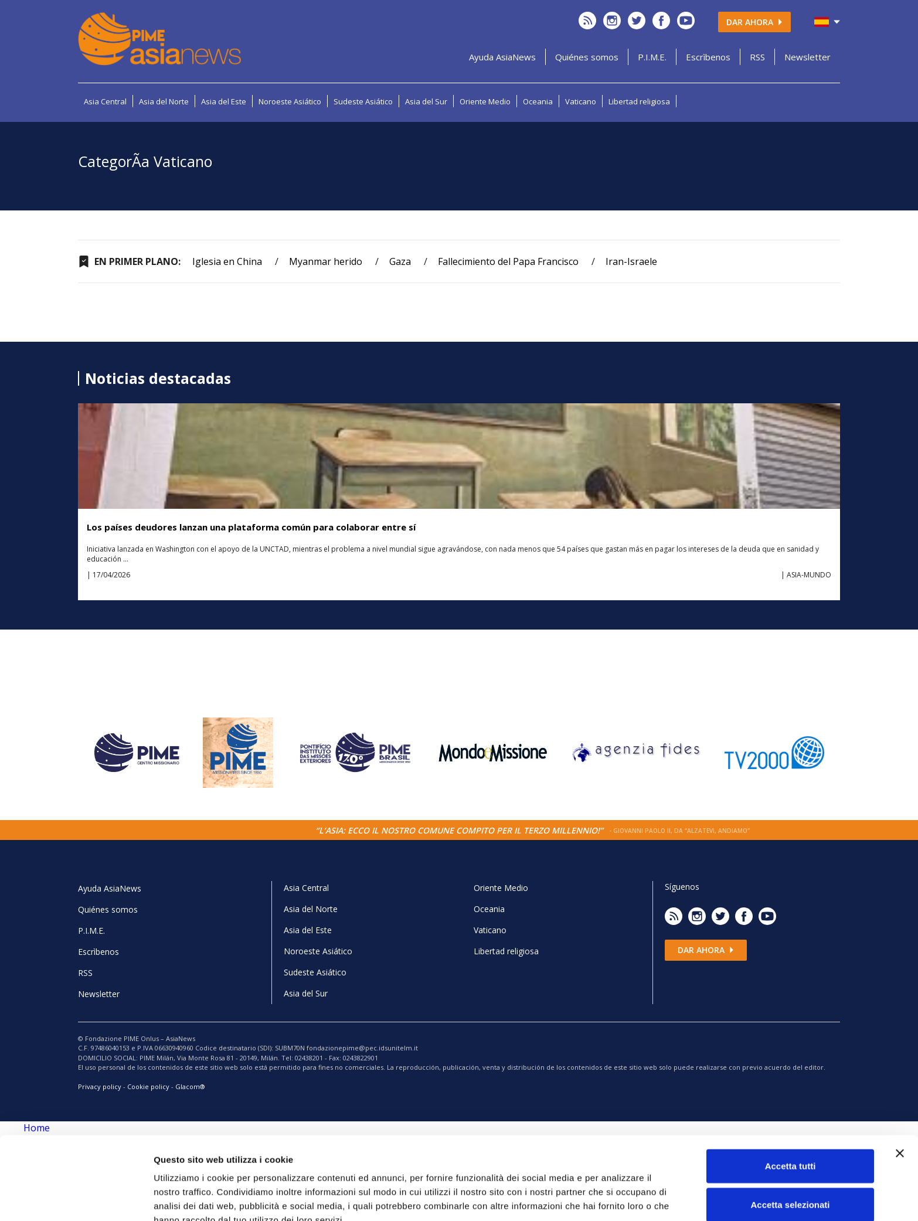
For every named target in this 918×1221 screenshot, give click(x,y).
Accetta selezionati (789, 1144)
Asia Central (105, 101)
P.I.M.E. (652, 57)
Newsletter (807, 57)
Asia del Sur (426, 101)
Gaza (400, 261)
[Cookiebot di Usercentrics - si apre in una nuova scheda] (76, 1198)
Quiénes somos (586, 57)
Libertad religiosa (639, 101)
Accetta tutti (790, 1106)
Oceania (538, 101)
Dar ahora (754, 22)
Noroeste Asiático (290, 101)
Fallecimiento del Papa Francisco (508, 261)
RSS (757, 57)
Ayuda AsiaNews (502, 57)
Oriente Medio (485, 101)
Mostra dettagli (616, 1198)
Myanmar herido (325, 261)
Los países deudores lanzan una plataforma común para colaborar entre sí (251, 527)
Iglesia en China (227, 261)
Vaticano (580, 101)
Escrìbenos (708, 57)
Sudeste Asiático (363, 101)
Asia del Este (223, 101)
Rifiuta (790, 1183)
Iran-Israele (631, 261)
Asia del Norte (164, 101)
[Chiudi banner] (900, 1093)
